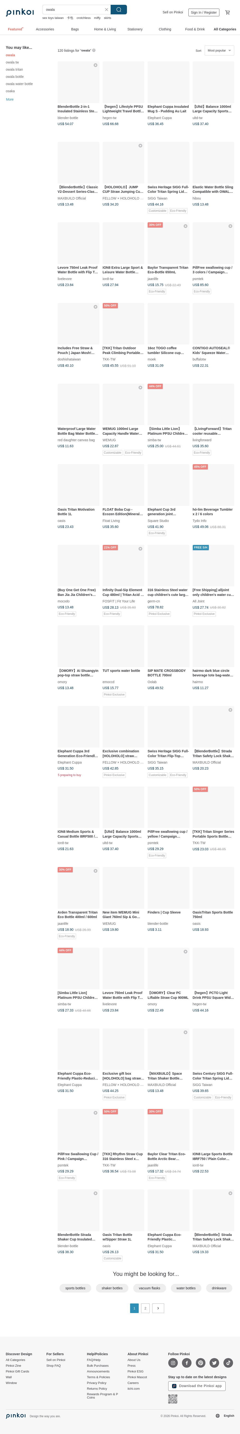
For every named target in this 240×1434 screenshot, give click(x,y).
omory (62, 682)
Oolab (152, 682)
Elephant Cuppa (160, 118)
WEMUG (109, 440)
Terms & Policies (98, 1377)
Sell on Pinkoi (173, 12)
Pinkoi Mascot (137, 1377)
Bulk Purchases (97, 1365)
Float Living (111, 520)
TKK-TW (109, 359)
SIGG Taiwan (157, 198)
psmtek (198, 278)
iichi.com (133, 1388)
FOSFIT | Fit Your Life (119, 601)
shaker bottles (112, 1288)
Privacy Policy (96, 1383)
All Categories (15, 1360)
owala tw (12, 62)
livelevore (65, 278)
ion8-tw (108, 278)
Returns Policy (97, 1388)
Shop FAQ (53, 1365)
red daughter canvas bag (76, 440)
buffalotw (199, 359)
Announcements (98, 1371)
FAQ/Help (93, 1360)
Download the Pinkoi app (197, 1386)
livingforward (202, 440)
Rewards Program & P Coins (102, 1396)
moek (152, 359)
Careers (132, 1383)
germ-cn (154, 601)
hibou (197, 198)
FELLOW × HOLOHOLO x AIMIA (127, 198)
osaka (10, 91)
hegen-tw (110, 118)
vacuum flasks (149, 1288)
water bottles (186, 1288)
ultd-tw (198, 118)
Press (131, 1365)
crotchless (84, 18)
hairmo (198, 682)
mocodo (64, 601)
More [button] (10, 99)
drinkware (219, 1288)
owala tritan (14, 69)
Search (119, 9)
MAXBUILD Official (72, 198)
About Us (133, 1360)
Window (11, 1383)
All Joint (198, 601)
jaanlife (153, 278)
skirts (107, 18)
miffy (97, 18)
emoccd (108, 682)
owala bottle (15, 77)
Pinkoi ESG (135, 1371)
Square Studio (158, 520)
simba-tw (154, 440)
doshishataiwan (69, 359)
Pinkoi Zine (13, 1365)
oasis (62, 520)
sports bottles (75, 1288)
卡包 (70, 18)
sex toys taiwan (53, 18)
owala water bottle (19, 84)
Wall (9, 1377)
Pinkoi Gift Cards (17, 1371)
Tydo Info (200, 520)
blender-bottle (68, 118)
